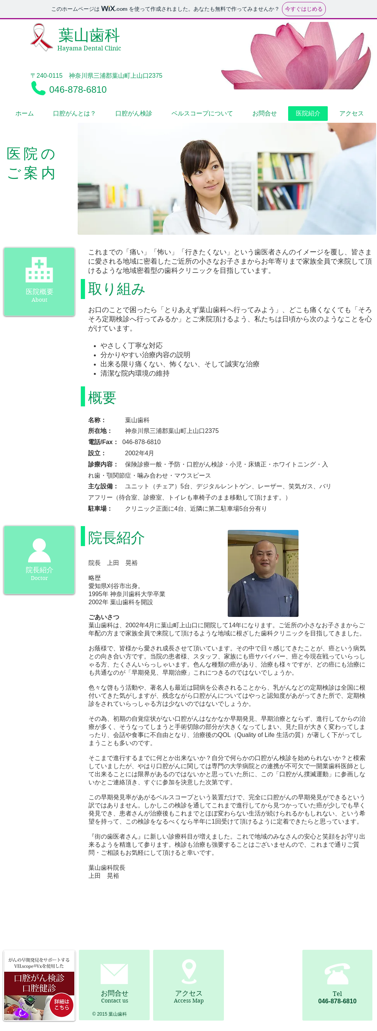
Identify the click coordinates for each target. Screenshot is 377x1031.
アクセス (189, 993)
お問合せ (114, 993)
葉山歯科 (89, 35)
